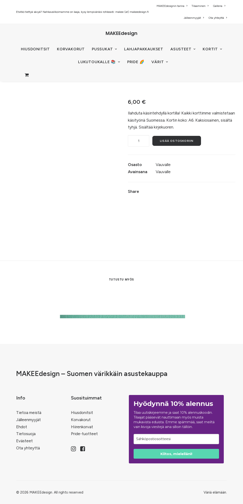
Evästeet (24, 440)
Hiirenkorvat (82, 426)
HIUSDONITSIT (35, 49)
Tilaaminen (200, 6)
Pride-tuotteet (84, 433)
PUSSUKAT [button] (104, 49)
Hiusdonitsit (82, 412)
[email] (176, 439)
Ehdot (21, 426)
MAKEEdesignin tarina (172, 6)
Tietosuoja (26, 433)
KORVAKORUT (71, 49)
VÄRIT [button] (159, 62)
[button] (73, 449)
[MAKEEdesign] (121, 33)
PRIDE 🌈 (136, 62)
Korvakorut (81, 419)
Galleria (219, 6)
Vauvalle (163, 164)
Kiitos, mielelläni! (176, 454)
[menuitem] (173, 6)
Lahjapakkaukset (143, 49)
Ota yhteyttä (217, 17)
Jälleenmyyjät (194, 17)
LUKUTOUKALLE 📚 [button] (99, 62)
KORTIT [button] (212, 49)
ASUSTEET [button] (183, 49)
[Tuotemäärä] (138, 141)
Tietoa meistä (28, 412)
